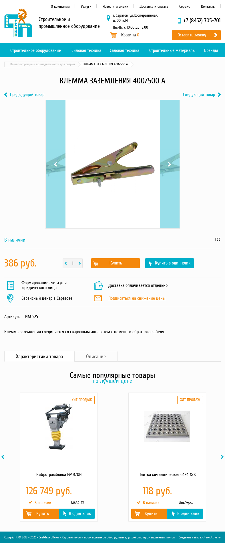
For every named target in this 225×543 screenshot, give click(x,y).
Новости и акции (115, 6)
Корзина (130, 35)
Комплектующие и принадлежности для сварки (108, 64)
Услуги (86, 6)
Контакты (208, 6)
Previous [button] (4, 457)
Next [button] (223, 457)
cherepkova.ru (211, 537)
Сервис (184, 6)
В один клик (80, 513)
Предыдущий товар (27, 95)
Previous (55, 164)
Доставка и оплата (154, 6)
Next (170, 164)
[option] (58, 457)
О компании (60, 6)
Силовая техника (86, 50)
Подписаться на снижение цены (137, 298)
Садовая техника (124, 50)
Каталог (31, 64)
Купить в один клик (172, 263)
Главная (12, 64)
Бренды (211, 50)
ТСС (218, 239)
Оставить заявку (192, 35)
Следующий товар (199, 95)
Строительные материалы (172, 50)
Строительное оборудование (35, 50)
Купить (115, 263)
